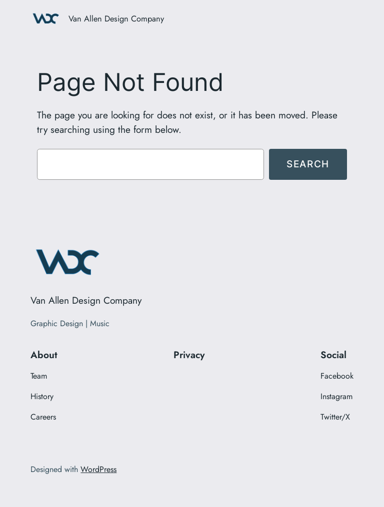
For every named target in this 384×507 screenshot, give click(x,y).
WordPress (98, 469)
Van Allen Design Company (116, 18)
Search (308, 164)
